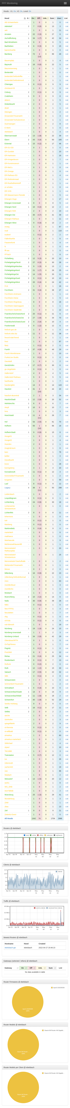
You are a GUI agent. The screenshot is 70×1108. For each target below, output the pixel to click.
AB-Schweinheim (11, 22)
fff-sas (7, 250)
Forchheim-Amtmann (13, 294)
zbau (6, 807)
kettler (7, 456)
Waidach (8, 775)
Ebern (7, 140)
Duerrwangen (10, 124)
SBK (6, 676)
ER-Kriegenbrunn (11, 159)
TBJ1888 (8, 751)
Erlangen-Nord (10, 207)
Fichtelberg (9, 258)
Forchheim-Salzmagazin (14, 306)
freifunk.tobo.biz (11, 334)
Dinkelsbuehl (10, 104)
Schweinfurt (9, 700)
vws (6, 771)
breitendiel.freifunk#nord (14, 80)
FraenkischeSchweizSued (15, 322)
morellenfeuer (10, 585)
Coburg (7, 92)
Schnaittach (9, 688)
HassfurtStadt (10, 399)
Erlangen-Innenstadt (13, 203)
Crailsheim (9, 96)
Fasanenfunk (10, 243)
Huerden (8, 444)
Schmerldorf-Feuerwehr (14, 684)
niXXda (7, 621)
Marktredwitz (10, 528)
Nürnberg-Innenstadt (13, 632)
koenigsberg (9, 468)
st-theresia (9, 727)
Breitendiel (9, 72)
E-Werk (7, 128)
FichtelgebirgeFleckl (13, 262)
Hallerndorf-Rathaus (13, 377)
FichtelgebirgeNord (12, 270)
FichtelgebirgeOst (12, 274)
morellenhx (9, 589)
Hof (6, 422)
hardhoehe (9, 381)
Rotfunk (8, 664)
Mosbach (8, 593)
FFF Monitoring (9, 3)
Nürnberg (8, 628)
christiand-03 (10, 88)
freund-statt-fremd (12, 338)
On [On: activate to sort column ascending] (33, 18)
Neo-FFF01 (9, 609)
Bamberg (8, 54)
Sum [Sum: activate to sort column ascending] (52, 18)
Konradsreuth (10, 472)
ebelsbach (9, 132)
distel (7, 108)
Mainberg (8, 524)
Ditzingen (8, 112)
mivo (6, 581)
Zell (6, 811)
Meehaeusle (9, 540)
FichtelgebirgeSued (12, 278)
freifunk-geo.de (10, 330)
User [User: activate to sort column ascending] (59, 18)
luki (6, 520)
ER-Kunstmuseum (12, 163)
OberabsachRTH (11, 640)
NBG (6, 605)
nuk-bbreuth (9, 625)
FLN (6, 286)
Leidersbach (9, 494)
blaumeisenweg (11, 68)
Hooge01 (8, 436)
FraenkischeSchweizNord (15, 314)
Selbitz (7, 712)
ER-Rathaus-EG (11, 175)
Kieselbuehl (9, 460)
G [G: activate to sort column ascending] (27, 18)
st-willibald (9, 731)
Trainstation (9, 755)
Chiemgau (9, 84)
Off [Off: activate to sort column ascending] (38, 18)
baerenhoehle (10, 50)
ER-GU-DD (9, 148)
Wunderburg (9, 799)
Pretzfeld (8, 652)
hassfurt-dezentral (12, 395)
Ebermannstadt (11, 136)
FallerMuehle (10, 239)
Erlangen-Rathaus (12, 219)
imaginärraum (10, 448)
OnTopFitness (10, 644)
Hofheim (8, 426)
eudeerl (8, 235)
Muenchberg (10, 597)
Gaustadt (8, 361)
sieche (7, 716)
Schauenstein (10, 680)
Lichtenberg (9, 502)
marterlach (9, 532)
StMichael (8, 743)
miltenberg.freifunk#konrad (15, 577)
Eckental (8, 144)
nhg (6, 617)
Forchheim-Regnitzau (13, 302)
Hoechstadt (9, 415)
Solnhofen (9, 719)
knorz (7, 464)
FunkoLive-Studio (11, 357)
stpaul (7, 747)
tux (6, 759)
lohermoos (9, 517)
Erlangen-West (10, 223)
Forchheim (9, 290)
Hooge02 (8, 440)
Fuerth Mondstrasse (13, 353)
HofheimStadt (10, 432)
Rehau (7, 656)
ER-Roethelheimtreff (13, 183)
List (66, 22)
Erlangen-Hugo (11, 199)
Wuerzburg (9, 795)
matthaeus (9, 536)
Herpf (7, 407)
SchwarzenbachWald (13, 696)
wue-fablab (9, 791)
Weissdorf (8, 779)
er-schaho (8, 187)
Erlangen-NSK (10, 211)
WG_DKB (8, 787)
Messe (7, 569)
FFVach (8, 254)
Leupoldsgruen (10, 498)
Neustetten (9, 613)
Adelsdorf (8, 26)
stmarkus (8, 735)
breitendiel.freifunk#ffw (13, 76)
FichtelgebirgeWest (12, 282)
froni (6, 341)
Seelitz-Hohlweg (11, 704)
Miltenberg (9, 573)
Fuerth (7, 349)
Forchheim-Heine (11, 298)
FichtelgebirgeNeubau (13, 266)
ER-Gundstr (9, 152)
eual (6, 231)
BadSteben (9, 46)
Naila (7, 601)
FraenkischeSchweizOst (14, 318)
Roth (6, 668)
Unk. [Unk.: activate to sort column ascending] (45, 18)
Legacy (7, 488)
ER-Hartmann (10, 155)
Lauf (6, 484)
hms (6, 411)
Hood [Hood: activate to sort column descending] (7, 18)
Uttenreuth (9, 763)
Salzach (8, 672)
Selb (6, 708)
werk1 (7, 783)
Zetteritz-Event (10, 814)
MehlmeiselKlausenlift (13, 544)
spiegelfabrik (10, 723)
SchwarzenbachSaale (13, 692)
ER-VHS (8, 191)
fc (5, 246)
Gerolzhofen (9, 365)
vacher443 (9, 767)
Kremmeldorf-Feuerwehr (14, 476)
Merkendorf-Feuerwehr (14, 565)
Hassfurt (8, 389)
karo (6, 452)
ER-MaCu (8, 167)
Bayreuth (8, 64)
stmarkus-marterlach (13, 739)
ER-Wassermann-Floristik (15, 195)
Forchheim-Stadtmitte (13, 310)
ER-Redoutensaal (12, 179)
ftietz (6, 345)
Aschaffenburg (10, 38)
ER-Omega (9, 171)
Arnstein (8, 34)
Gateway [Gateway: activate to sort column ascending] (8, 968)
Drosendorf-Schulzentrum (15, 120)
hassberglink (10, 385)
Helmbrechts (10, 403)
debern (7, 100)
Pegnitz (8, 648)
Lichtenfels (9, 513)
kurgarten (8, 480)
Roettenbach (10, 660)
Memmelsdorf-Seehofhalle (15, 561)
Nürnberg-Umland (12, 636)
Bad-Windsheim (11, 42)
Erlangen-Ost (10, 215)
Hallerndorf (9, 373)
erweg (7, 227)
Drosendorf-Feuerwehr (14, 116)
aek (6, 30)
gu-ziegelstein (10, 369)
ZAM (6, 803)
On (15, 11)
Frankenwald (10, 326)
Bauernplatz (9, 60)
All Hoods (9, 818)
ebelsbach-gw (10, 948)
